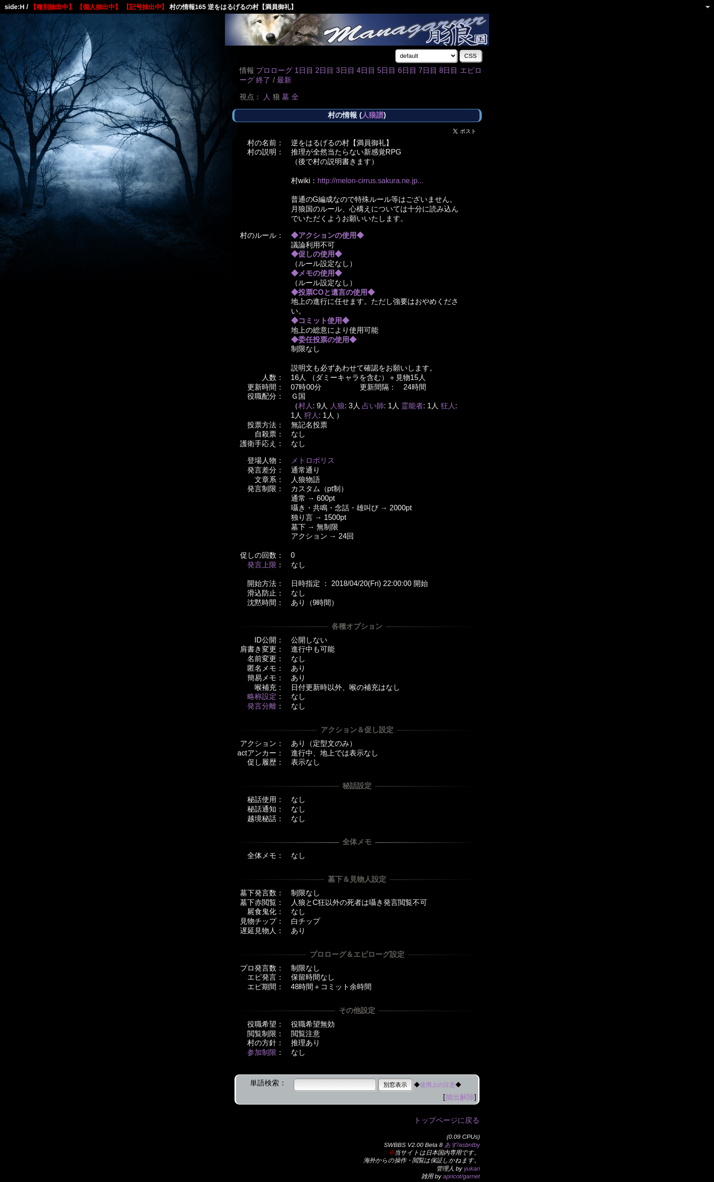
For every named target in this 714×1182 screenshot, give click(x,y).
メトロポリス (313, 460)
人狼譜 (372, 115)
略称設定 (261, 696)
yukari (472, 1168)
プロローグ (274, 70)
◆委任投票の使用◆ (324, 340)
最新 (284, 80)
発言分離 (261, 706)
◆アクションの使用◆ (327, 235)
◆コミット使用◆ (320, 320)
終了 (263, 80)
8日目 (448, 70)
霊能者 (412, 406)
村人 (305, 406)
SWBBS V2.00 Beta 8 (413, 1144)
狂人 (448, 406)
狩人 (311, 415)
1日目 (304, 70)
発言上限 (261, 565)
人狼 (337, 406)
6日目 (407, 70)
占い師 (373, 406)
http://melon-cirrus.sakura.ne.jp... (370, 181)
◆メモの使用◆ (316, 273)
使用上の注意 (437, 1084)
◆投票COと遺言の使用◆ (333, 292)
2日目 (324, 70)
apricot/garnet (461, 1176)
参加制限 (261, 1052)
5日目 (386, 70)
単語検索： (268, 1083)
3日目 (345, 70)
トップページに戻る (446, 1120)
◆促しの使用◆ (316, 254)
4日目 (366, 70)
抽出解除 (459, 1097)
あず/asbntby (462, 1144)
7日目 (427, 70)
